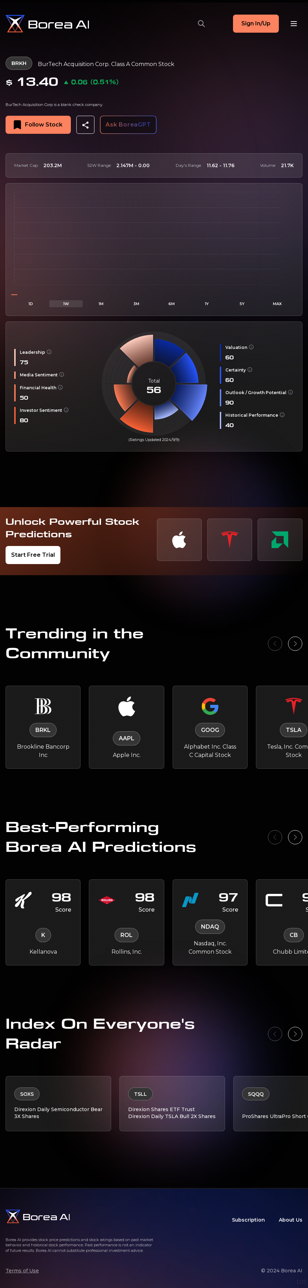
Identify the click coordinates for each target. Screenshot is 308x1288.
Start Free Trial (33, 554)
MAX (277, 302)
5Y (242, 302)
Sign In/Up (255, 23)
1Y (207, 302)
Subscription (248, 1220)
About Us (290, 1220)
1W (66, 302)
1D (30, 302)
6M (171, 302)
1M (101, 302)
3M (136, 302)
